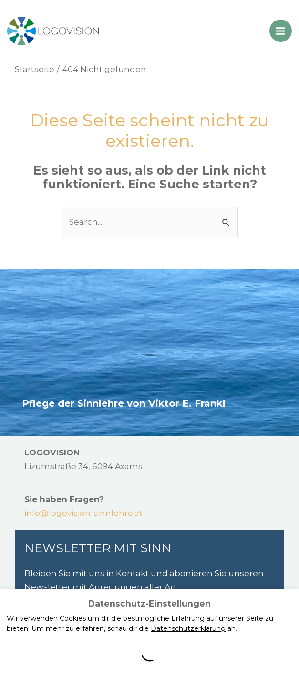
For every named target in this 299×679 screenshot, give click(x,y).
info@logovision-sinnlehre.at (83, 513)
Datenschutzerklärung (188, 628)
